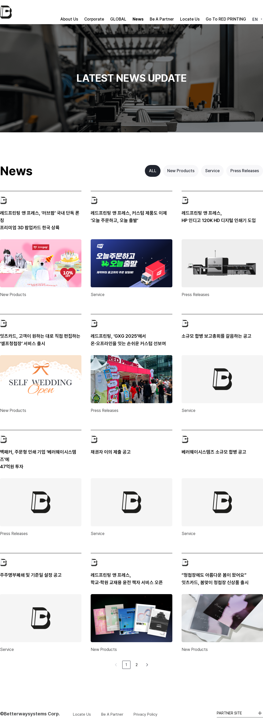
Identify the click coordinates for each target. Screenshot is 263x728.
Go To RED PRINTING (222, 12)
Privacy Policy (145, 714)
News (121, 12)
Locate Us (181, 12)
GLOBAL (98, 12)
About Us (40, 12)
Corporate (69, 12)
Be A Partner (149, 12)
